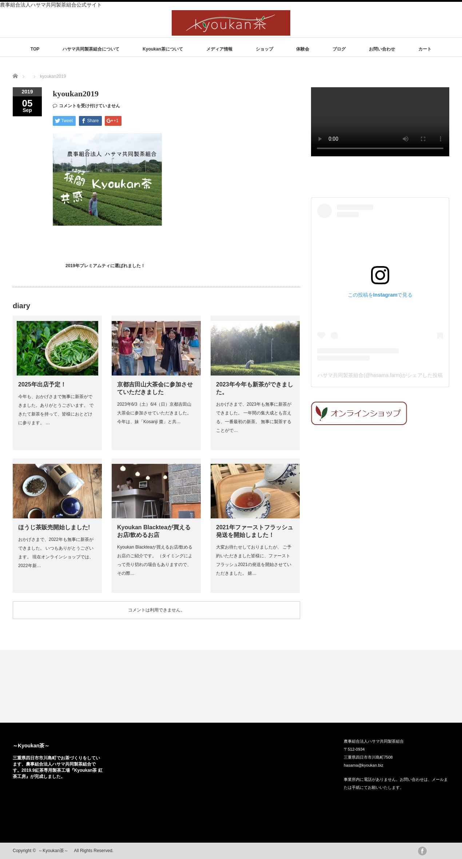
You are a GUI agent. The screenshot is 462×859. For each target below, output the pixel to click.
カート (424, 49)
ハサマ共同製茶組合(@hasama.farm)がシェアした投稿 (380, 375)
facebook (422, 851)
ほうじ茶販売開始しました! (54, 527)
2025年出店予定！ (42, 384)
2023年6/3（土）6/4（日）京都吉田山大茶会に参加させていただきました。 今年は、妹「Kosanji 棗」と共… (154, 413)
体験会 (302, 49)
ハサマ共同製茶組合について (91, 49)
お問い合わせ (382, 49)
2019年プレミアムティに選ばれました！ (105, 265)
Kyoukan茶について (163, 49)
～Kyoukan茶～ (34, 745)
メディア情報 (219, 49)
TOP (35, 49)
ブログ (339, 49)
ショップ (264, 49)
